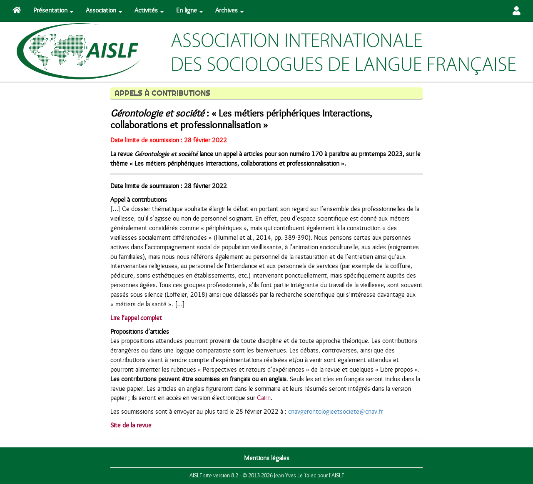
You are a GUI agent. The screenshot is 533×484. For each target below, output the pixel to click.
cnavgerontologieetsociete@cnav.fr (335, 411)
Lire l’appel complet (136, 318)
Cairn (264, 398)
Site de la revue (131, 425)
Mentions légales (266, 458)
